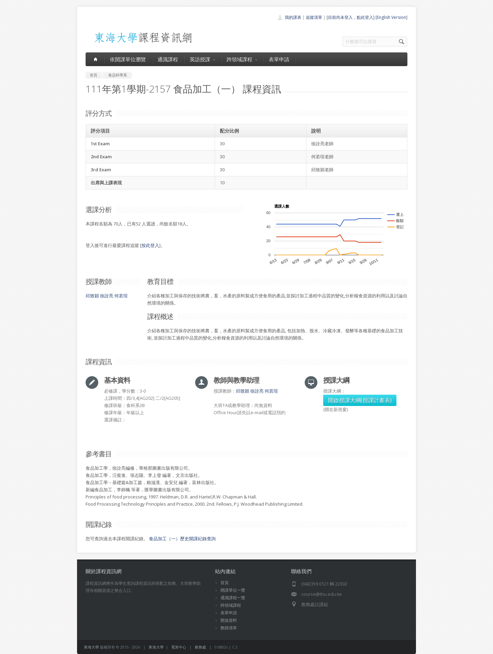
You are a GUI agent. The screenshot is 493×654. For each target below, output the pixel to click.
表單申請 (279, 59)
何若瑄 (121, 296)
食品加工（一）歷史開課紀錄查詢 (182, 538)
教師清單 (228, 628)
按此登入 (150, 245)
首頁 (224, 582)
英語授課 (202, 59)
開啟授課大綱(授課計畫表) (360, 400)
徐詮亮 (106, 296)
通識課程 (167, 59)
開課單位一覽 (232, 590)
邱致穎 (92, 296)
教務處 (200, 647)
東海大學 (91, 647)
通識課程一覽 (232, 598)
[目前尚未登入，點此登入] (351, 17)
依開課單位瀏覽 (128, 59)
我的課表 (293, 17)
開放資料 (228, 620)
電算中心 (178, 647)
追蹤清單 (314, 17)
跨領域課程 (242, 59)
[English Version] (391, 17)
